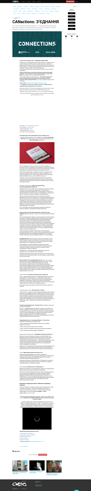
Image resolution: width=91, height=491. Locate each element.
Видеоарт (57, 11)
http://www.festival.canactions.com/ (37, 441)
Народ (48, 13)
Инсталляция (34, 8)
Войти (76, 1)
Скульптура (53, 8)
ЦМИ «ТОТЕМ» (19, 488)
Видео (19, 13)
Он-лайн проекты (41, 13)
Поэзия (24, 11)
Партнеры (39, 1)
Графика (52, 6)
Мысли (42, 6)
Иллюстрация (22, 8)
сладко (71, 13)
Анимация (51, 11)
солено (71, 25)
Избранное (20, 6)
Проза (20, 11)
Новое (14, 6)
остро (72, 19)
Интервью (37, 6)
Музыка (28, 13)
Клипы (14, 13)
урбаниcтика (25, 446)
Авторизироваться (42, 454)
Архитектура (47, 8)
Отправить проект (70, 1)
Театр (43, 11)
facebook (37, 486)
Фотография (15, 8)
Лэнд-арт (15, 11)
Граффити (58, 6)
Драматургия (30, 11)
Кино (47, 11)
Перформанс (37, 11)
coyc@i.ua (37, 482)
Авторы (33, 1)
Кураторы (29, 1)
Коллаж (28, 8)
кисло (72, 16)
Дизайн (23, 13)
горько (71, 22)
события (21, 446)
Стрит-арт (41, 8)
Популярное (26, 6)
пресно (71, 28)
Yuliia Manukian (17, 17)
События (31, 6)
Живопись (47, 6)
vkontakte (41, 486)
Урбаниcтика (34, 13)
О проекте (23, 1)
